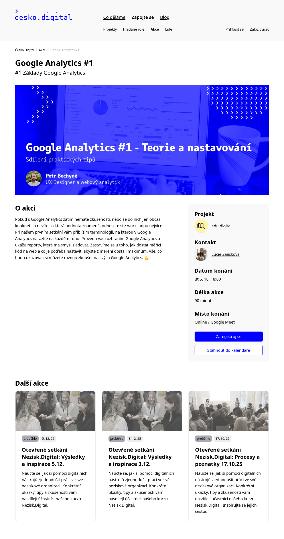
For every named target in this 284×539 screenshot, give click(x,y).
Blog (165, 17)
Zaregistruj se (228, 336)
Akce (155, 29)
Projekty (110, 29)
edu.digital (221, 225)
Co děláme (114, 17)
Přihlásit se (234, 29)
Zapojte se (143, 17)
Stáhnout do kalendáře (228, 350)
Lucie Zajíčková (225, 254)
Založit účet (259, 29)
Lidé (168, 29)
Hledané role (133, 29)
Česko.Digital (24, 50)
